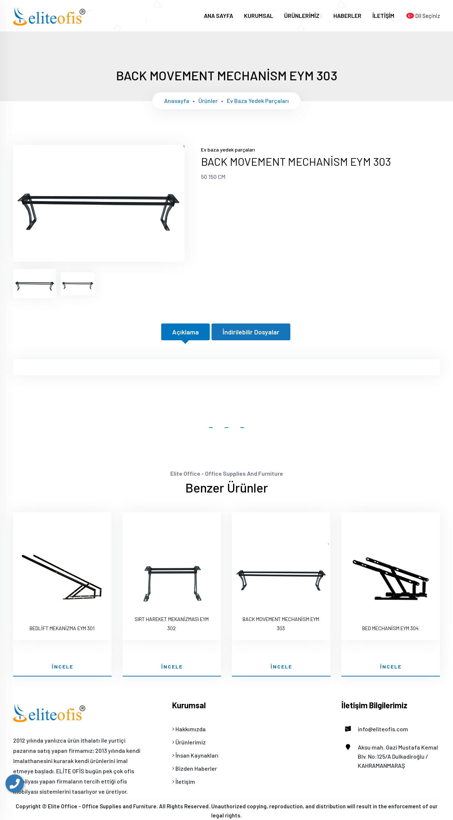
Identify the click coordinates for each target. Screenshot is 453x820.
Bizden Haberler (194, 768)
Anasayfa (176, 100)
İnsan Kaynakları (195, 755)
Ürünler (208, 100)
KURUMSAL (258, 15)
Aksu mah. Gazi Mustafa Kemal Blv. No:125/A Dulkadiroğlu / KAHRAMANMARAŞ (389, 756)
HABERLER (347, 15)
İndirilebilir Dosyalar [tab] (250, 332)
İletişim (183, 781)
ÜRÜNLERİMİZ (303, 15)
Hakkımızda (189, 728)
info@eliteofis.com (374, 728)
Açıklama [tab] (185, 332)
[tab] (34, 283)
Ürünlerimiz (189, 742)
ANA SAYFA (218, 15)
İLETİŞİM (383, 15)
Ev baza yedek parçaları (258, 100)
